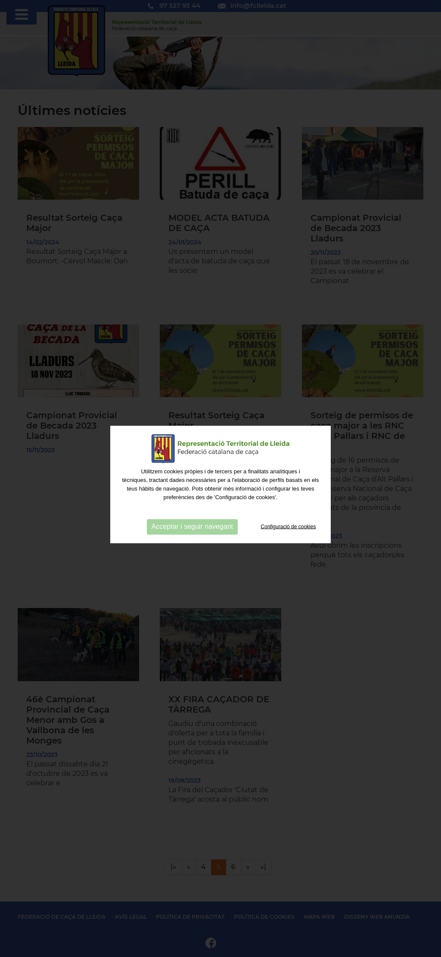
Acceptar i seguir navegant (192, 528)
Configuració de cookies (288, 528)
